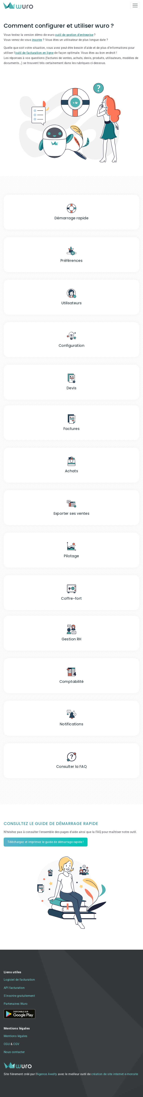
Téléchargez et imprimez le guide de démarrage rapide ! (45, 842)
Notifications (71, 724)
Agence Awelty (47, 1074)
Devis (71, 388)
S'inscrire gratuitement (19, 996)
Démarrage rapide (71, 218)
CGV (16, 1044)
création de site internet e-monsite (114, 1074)
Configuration (71, 345)
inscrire (37, 40)
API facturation (14, 988)
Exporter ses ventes (72, 513)
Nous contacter (14, 1052)
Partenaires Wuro (15, 1004)
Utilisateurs (71, 303)
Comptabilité (71, 681)
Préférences (71, 260)
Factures (71, 428)
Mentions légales (15, 1036)
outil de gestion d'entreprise (74, 35)
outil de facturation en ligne (34, 53)
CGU (7, 1044)
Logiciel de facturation (19, 979)
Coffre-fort (71, 598)
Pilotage (71, 556)
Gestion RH (72, 639)
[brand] (19, 5)
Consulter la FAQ (71, 766)
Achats (71, 471)
